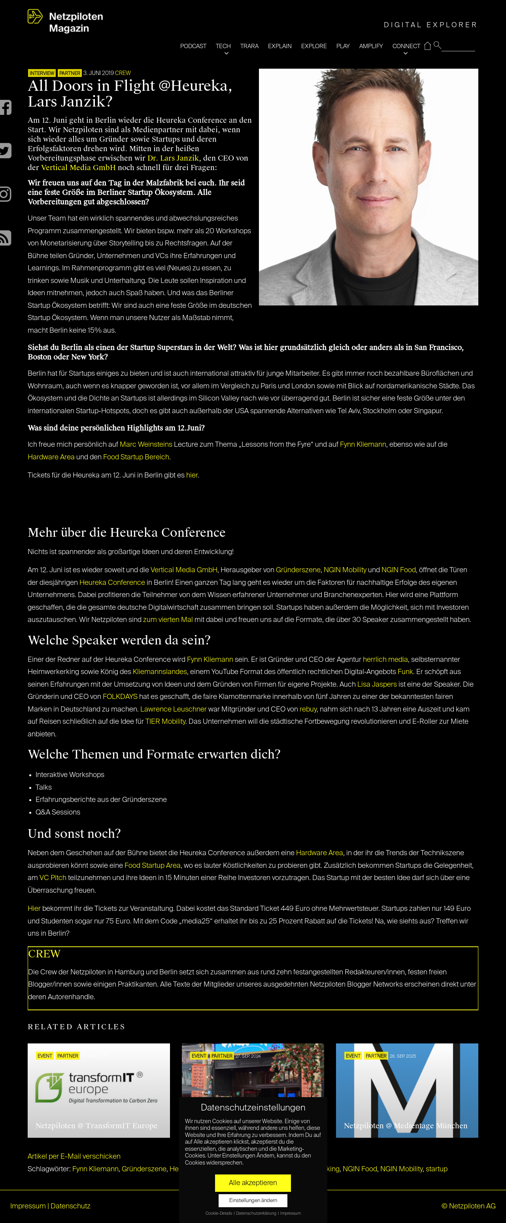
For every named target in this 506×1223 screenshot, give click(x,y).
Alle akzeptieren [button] (253, 1183)
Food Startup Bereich (136, 457)
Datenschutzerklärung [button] (256, 1214)
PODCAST (193, 46)
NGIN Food (398, 570)
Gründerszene (298, 570)
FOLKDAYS (120, 696)
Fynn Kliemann (363, 444)
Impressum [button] (290, 1214)
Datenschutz (71, 1206)
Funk (405, 672)
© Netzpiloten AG (469, 1206)
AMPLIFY (371, 46)
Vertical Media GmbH (78, 167)
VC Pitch (53, 878)
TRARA (249, 46)
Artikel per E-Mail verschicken (74, 1156)
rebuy (308, 709)
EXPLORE (314, 46)
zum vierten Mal (168, 620)
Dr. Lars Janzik (173, 158)
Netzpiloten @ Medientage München (406, 1126)
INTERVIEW (42, 73)
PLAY (343, 46)
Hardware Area (51, 457)
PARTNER (69, 73)
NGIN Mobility (345, 570)
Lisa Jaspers (377, 684)
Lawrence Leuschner (173, 709)
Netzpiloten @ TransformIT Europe (97, 1126)
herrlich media (385, 659)
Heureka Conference (112, 582)
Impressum (28, 1206)
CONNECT (406, 46)
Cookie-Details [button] (219, 1214)
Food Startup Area (153, 865)
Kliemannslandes (160, 672)
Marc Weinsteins (146, 444)
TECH (223, 46)
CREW (123, 73)
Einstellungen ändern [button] (253, 1200)
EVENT (45, 1056)
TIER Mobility (165, 721)
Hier (34, 908)
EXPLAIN (280, 46)
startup (436, 1169)
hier (192, 475)
